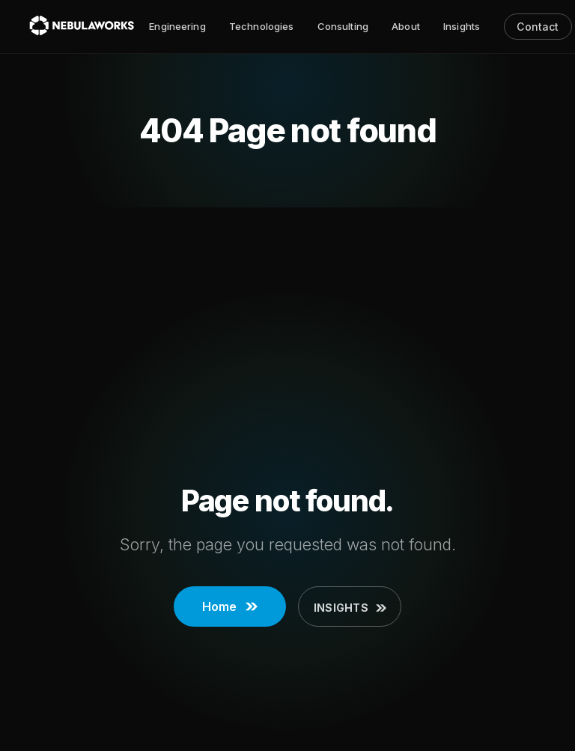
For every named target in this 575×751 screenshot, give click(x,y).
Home (230, 606)
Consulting (342, 26)
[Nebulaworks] (82, 26)
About (406, 26)
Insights (461, 26)
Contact (538, 26)
